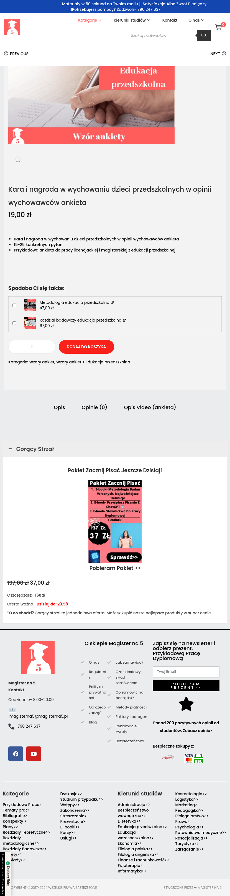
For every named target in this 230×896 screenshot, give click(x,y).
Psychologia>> (189, 827)
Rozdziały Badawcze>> (25, 849)
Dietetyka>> (129, 821)
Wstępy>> (70, 805)
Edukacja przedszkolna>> (142, 827)
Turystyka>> (187, 843)
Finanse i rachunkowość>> (143, 860)
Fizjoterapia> (130, 865)
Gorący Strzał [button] (30, 449)
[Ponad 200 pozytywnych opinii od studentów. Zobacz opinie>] (186, 704)
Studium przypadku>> (81, 799)
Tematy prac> (16, 810)
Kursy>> (68, 832)
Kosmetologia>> (191, 794)
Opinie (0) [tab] (95, 407)
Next (218, 54)
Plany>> (10, 827)
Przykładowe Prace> (22, 804)
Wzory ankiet (41, 362)
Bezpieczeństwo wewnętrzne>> (133, 812)
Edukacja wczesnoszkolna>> (136, 835)
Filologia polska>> (135, 849)
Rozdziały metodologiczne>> (21, 840)
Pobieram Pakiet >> (115, 568)
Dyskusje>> (71, 794)
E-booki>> (70, 827)
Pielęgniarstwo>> (192, 816)
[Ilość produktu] (32, 347)
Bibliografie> (15, 815)
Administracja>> (134, 804)
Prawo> (182, 821)
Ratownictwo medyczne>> (201, 832)
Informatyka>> (132, 871)
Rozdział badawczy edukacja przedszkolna (83, 320)
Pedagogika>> (189, 810)
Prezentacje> (72, 821)
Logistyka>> (186, 799)
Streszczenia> (73, 816)
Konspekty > (15, 821)
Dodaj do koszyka (86, 347)
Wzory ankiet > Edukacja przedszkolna (93, 362)
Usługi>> (68, 838)
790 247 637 (29, 726)
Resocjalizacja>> (191, 838)
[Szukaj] (204, 35)
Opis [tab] (59, 407)
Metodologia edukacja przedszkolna (77, 302)
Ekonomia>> (130, 843)
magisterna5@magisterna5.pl (38, 716)
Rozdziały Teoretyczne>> (26, 832)
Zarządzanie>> (189, 849)
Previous (16, 54)
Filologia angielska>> (139, 854)
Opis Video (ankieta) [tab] (150, 407)
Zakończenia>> (75, 810)
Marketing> (186, 805)
